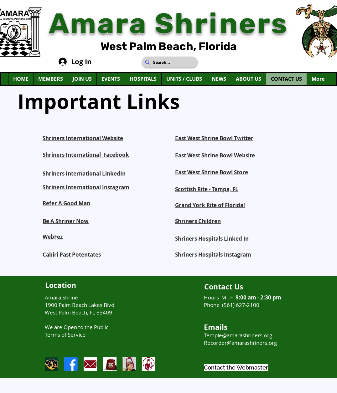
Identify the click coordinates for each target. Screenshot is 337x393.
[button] (82, 79)
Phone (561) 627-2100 (231, 305)
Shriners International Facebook (86, 154)
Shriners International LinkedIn (84, 173)
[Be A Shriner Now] (129, 364)
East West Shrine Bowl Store (211, 172)
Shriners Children (198, 221)
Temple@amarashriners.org (238, 335)
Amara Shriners (168, 23)
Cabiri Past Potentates (72, 254)
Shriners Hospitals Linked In (212, 238)
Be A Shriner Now (66, 221)
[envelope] (90, 364)
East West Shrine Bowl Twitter (214, 138)
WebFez (53, 236)
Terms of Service (65, 334)
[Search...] (168, 62)
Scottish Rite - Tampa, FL (206, 189)
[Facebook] (71, 364)
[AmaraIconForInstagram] (51, 364)
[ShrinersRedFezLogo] (110, 364)
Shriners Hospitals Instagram (213, 254)
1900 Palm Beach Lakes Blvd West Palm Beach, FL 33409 (79, 308)
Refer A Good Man (66, 203)
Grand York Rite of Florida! (210, 205)
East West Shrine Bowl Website (215, 155)
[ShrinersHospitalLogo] (148, 364)
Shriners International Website (83, 138)
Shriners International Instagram (86, 187)
